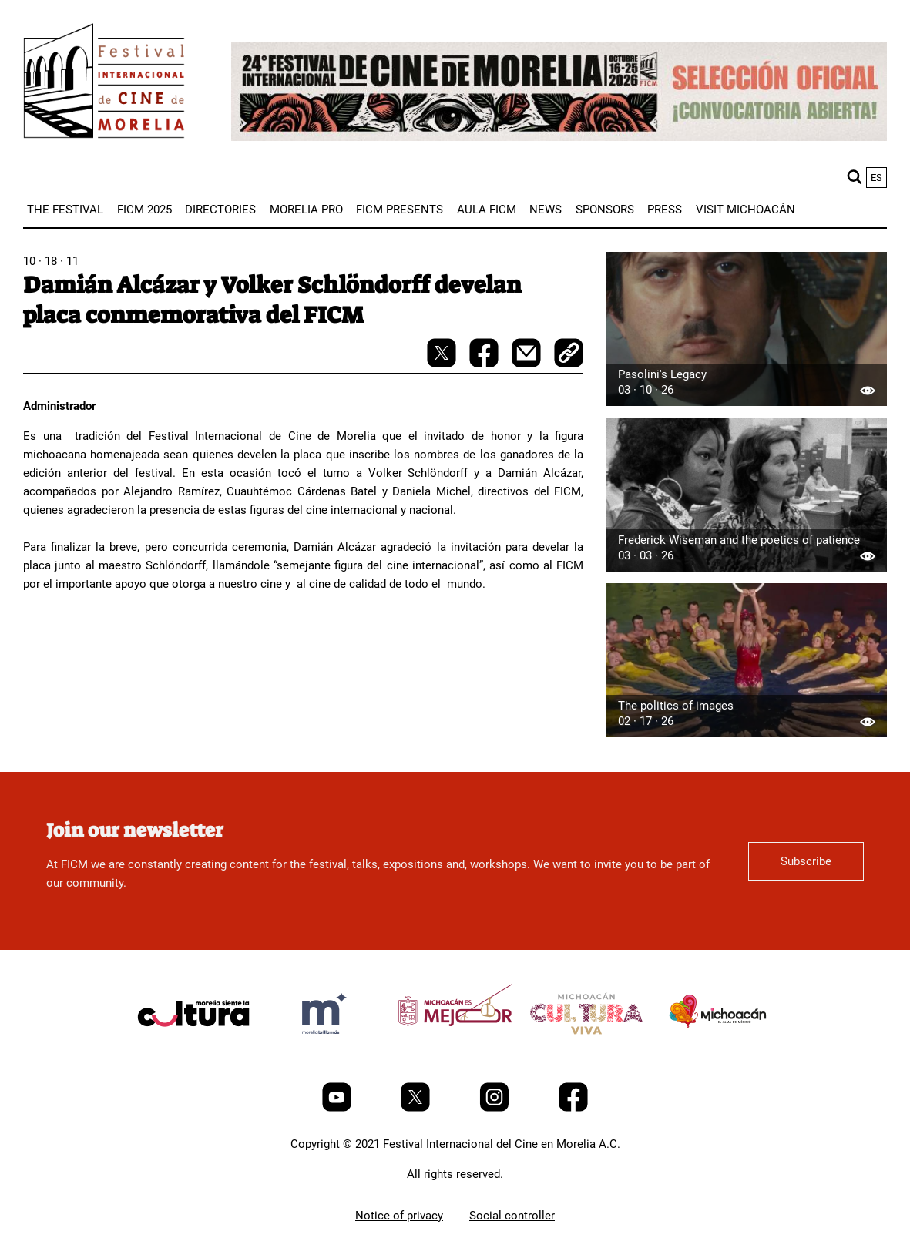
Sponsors (605, 209)
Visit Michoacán (745, 209)
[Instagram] (495, 1108)
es (876, 177)
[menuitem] (65, 210)
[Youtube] (338, 1108)
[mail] (528, 364)
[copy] (568, 354)
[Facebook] (573, 1108)
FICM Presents (399, 209)
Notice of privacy (399, 1216)
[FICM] (104, 83)
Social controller (512, 1216)
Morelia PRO (306, 209)
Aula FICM (486, 209)
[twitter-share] (443, 364)
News (545, 209)
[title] (193, 1050)
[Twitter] (417, 1108)
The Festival (65, 209)
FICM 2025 (144, 209)
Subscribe (806, 861)
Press (664, 209)
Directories (220, 209)
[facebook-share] (485, 364)
